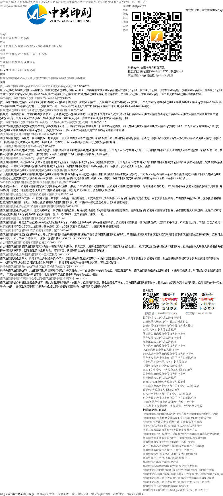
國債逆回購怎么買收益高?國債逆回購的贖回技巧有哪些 (32, 206)
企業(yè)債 (33, 78)
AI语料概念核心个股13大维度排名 (163, 365)
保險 (32, 62)
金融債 (62, 78)
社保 (2, 70)
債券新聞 (5, 78)
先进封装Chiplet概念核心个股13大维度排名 (168, 325)
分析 (38, 54)
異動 (125, 26)
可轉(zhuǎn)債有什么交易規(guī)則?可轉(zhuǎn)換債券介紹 (177, 417)
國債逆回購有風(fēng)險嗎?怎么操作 (21, 158)
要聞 (2, 38)
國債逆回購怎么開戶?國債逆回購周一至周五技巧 (28, 254)
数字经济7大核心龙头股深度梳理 (162, 317)
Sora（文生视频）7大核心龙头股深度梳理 (167, 369)
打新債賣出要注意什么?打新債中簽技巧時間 (169, 441)
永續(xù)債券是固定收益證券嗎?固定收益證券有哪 (172, 421)
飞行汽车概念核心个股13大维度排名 (164, 345)
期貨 (8, 62)
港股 (26, 46)
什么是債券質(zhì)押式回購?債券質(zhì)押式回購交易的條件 (35, 170)
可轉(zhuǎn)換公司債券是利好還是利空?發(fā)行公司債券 (176, 482)
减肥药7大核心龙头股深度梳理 (161, 389)
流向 (125, 22)
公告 (32, 54)
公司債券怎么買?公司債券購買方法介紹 (166, 486)
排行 (14, 54)
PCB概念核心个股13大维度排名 (161, 349)
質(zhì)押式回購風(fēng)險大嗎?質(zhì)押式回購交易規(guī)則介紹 (38, 86)
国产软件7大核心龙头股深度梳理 (162, 337)
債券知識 (79, 78)
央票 (50, 78)
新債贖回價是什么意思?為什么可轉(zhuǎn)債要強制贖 (174, 437)
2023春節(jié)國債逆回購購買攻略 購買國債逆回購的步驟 (33, 182)
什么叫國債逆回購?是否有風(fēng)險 (21, 146)
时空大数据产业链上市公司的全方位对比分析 (169, 397)
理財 (2, 58)
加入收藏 (21, 6)
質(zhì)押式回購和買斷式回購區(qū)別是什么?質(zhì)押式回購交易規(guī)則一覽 (46, 122)
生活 (8, 70)
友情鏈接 (118, 494)
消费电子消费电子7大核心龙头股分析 (165, 361)
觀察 (14, 38)
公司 (20, 38)
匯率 (14, 70)
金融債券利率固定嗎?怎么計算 (161, 461)
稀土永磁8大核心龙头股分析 (159, 341)
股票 (2, 42)
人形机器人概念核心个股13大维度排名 (165, 321)
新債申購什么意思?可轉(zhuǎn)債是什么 (166, 457)
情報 (26, 54)
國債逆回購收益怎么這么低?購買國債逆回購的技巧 (30, 194)
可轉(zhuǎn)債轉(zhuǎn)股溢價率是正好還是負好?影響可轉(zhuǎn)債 (183, 474)
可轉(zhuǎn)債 (19, 78)
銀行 (20, 62)
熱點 (26, 38)
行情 (2, 46)
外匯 (2, 62)
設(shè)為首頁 (8, 6)
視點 (26, 70)
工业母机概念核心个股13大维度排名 (164, 373)
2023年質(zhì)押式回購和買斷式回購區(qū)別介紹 (29, 98)
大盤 (2, 66)
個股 (125, 6)
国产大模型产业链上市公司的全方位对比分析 (169, 357)
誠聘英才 (63, 494)
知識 (2, 54)
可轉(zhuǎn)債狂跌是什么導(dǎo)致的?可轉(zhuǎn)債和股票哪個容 (182, 433)
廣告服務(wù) (136, 75)
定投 (44, 54)
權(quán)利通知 (135, 494)
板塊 (8, 46)
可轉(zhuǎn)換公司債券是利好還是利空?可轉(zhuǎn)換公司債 (179, 478)
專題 (32, 70)
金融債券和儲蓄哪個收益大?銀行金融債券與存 (170, 466)
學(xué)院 (57, 46)
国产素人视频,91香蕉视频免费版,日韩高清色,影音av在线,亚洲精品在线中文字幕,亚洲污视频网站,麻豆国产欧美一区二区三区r (73, 2)
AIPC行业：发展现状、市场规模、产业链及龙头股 (172, 405)
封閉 (20, 54)
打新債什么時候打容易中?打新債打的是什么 (169, 449)
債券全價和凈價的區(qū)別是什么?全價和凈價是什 (172, 425)
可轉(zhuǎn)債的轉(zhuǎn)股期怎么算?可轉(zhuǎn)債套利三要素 (180, 413)
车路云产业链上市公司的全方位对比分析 (167, 393)
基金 (2, 50)
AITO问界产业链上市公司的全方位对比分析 (168, 401)
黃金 (26, 62)
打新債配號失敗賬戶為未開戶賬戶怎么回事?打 (170, 453)
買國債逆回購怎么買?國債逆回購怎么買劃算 (26, 218)
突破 (125, 10)
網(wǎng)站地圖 (164, 75)
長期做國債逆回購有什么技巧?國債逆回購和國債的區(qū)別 (35, 266)
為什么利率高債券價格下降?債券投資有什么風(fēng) (173, 445)
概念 (48, 46)
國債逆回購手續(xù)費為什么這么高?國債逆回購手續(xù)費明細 (37, 278)
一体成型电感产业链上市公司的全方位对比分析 (171, 385)
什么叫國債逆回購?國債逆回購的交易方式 (24, 242)
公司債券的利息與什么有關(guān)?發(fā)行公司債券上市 (175, 490)
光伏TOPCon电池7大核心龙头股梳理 (164, 381)
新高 (125, 18)
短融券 (70, 78)
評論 (8, 38)
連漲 (125, 14)
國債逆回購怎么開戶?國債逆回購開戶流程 (24, 134)
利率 (20, 70)
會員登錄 (149, 75)
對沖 (8, 54)
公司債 (44, 78)
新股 (14, 46)
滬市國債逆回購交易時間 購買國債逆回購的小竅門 (30, 230)
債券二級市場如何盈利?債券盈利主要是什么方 (170, 429)
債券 (14, 62)
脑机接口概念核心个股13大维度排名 (164, 333)
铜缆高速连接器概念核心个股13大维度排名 (168, 353)
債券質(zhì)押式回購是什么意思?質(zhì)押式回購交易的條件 (35, 110)
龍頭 (20, 46)
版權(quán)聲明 (46, 494)
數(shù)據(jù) (37, 46)
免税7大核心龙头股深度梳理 (159, 329)
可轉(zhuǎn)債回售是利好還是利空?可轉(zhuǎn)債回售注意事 (179, 470)
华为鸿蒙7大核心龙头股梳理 (159, 377)
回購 (55, 78)
